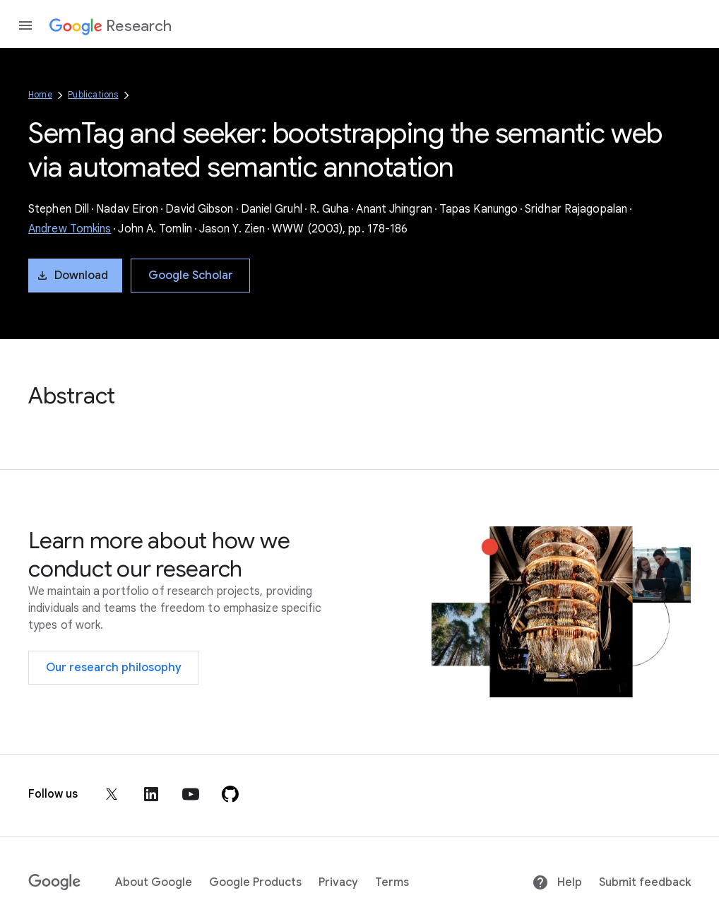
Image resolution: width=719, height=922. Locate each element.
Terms (392, 882)
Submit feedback (645, 882)
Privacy (338, 882)
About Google (153, 882)
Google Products (255, 882)
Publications (93, 94)
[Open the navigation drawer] (25, 25)
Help (557, 882)
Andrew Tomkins (69, 229)
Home (40, 94)
